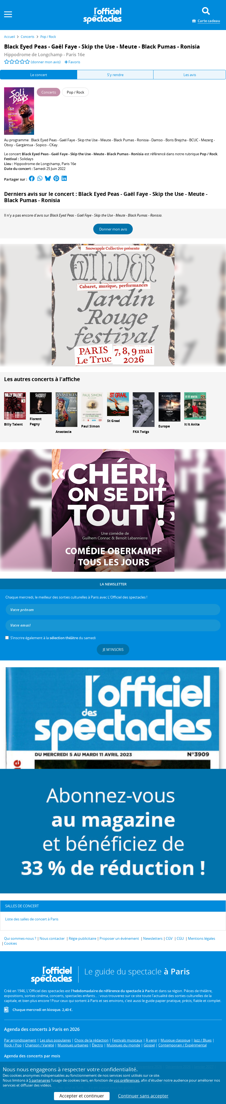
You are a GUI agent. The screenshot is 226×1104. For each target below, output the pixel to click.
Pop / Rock (208, 153)
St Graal (113, 420)
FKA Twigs (141, 431)
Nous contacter (52, 938)
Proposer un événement (119, 938)
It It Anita (192, 424)
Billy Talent (13, 424)
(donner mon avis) (46, 61)
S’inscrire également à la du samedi (53, 637)
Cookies (10, 943)
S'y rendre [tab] (115, 74)
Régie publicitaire (82, 938)
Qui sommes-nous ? (20, 938)
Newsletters (152, 938)
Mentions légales (201, 938)
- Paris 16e (44, 55)
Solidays (26, 158)
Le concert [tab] (38, 74)
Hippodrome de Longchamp (37, 163)
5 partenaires (39, 1080)
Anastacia (63, 431)
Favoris (72, 61)
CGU (180, 938)
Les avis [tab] (189, 74)
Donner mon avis (113, 229)
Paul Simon (90, 426)
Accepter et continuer (81, 1096)
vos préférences (126, 1080)
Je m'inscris (113, 649)
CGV (169, 938)
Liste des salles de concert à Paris (31, 919)
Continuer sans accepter (143, 1096)
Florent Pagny (35, 421)
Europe (164, 426)
